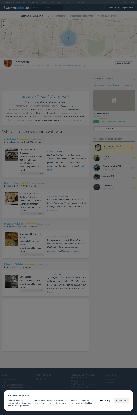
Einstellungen (106, 400)
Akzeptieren (121, 400)
